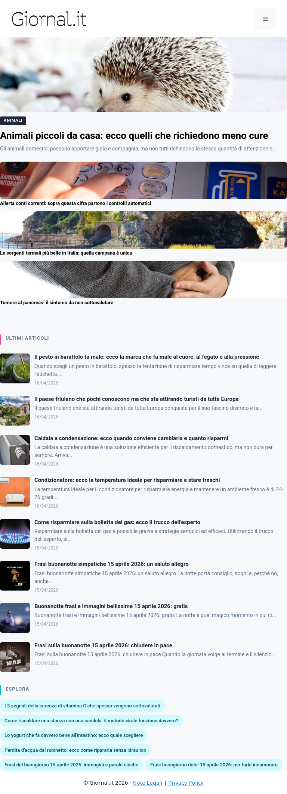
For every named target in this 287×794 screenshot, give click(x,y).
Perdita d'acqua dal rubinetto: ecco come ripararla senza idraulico (75, 750)
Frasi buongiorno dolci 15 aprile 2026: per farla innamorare (214, 764)
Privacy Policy (186, 782)
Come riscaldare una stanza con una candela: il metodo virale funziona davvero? (91, 720)
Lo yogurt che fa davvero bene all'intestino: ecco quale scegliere (73, 735)
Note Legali (147, 782)
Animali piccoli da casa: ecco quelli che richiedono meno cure (134, 135)
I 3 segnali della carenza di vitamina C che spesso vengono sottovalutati (82, 706)
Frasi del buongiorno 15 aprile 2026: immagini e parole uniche (71, 764)
